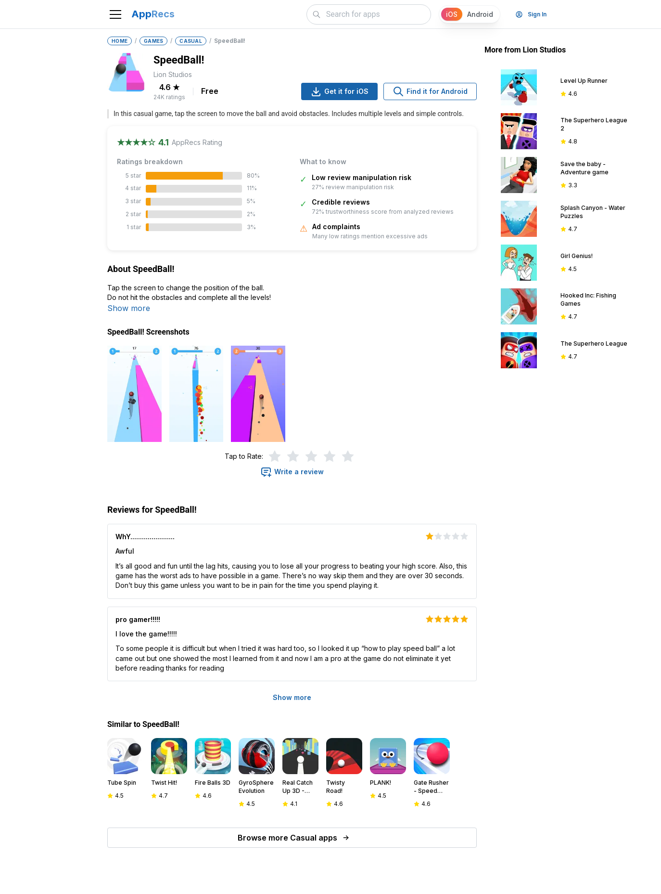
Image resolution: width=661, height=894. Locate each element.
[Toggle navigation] (115, 14)
